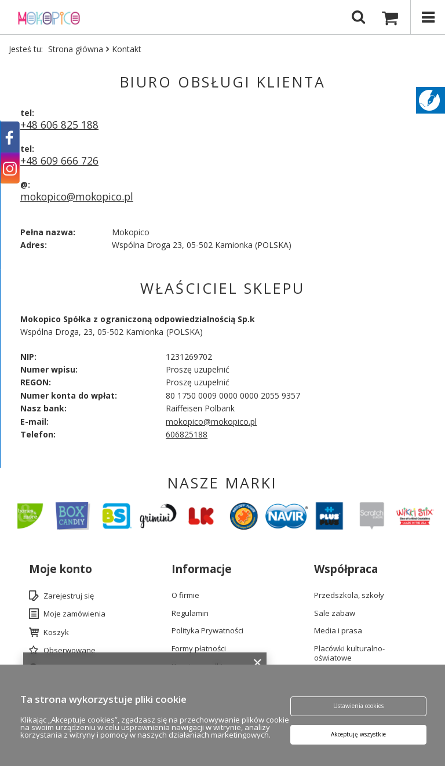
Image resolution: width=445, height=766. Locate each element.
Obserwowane (69, 650)
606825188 (186, 434)
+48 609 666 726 (59, 160)
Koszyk (56, 632)
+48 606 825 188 (59, 125)
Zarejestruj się (68, 596)
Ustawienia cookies (358, 706)
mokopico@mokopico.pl (76, 196)
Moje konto (60, 569)
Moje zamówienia (74, 614)
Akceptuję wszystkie (358, 735)
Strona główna (75, 48)
